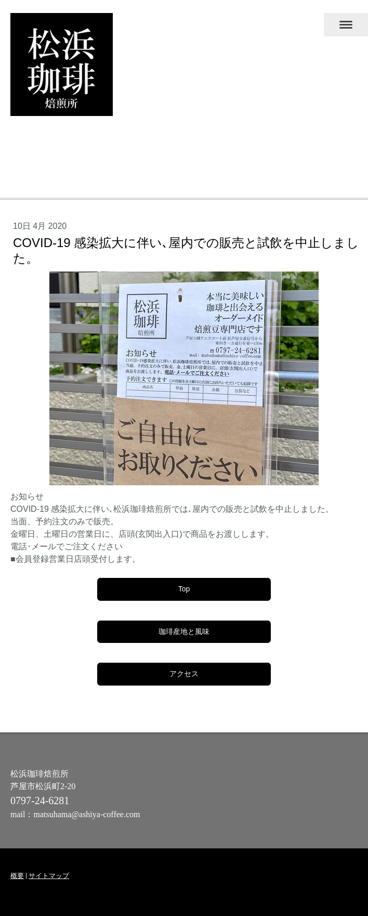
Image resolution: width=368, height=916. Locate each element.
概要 (17, 875)
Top (184, 589)
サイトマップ (49, 875)
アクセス (184, 673)
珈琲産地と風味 (184, 631)
